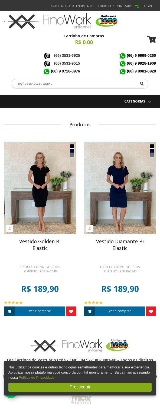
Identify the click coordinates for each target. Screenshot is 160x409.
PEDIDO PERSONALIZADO (114, 6)
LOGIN (147, 6)
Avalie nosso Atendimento (72, 6)
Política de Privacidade (36, 377)
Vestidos (53, 267)
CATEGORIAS (134, 101)
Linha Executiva (32, 267)
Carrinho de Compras (84, 35)
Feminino (30, 271)
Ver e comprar (27, 311)
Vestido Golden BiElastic (40, 245)
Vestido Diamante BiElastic (120, 245)
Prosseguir (80, 387)
